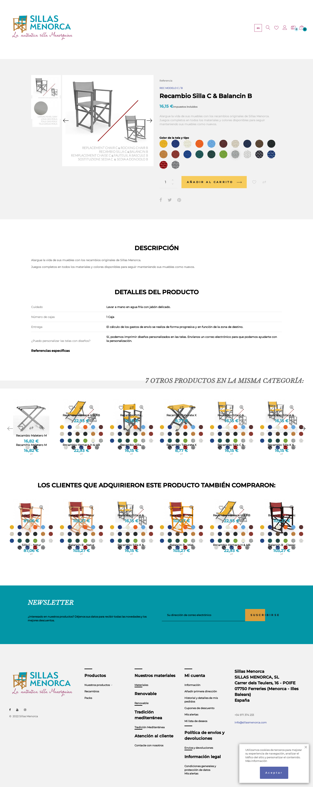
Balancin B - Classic (281, 537)
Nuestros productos (97, 677)
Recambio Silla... (131, 437)
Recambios (91, 684)
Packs (88, 690)
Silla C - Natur (31, 537)
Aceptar (274, 772)
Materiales (141, 677)
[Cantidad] (168, 175)
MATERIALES (114, 28)
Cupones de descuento (199, 700)
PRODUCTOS (92, 28)
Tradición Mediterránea (150, 719)
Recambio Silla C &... (232, 437)
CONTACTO (198, 28)
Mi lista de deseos (195, 713)
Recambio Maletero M (31, 437)
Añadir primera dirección (200, 684)
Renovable (142, 695)
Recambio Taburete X (181, 437)
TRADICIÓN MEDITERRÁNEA (167, 28)
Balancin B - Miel (181, 537)
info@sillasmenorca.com (251, 715)
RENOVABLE (136, 28)
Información (192, 677)
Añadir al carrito (214, 174)
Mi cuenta (194, 668)
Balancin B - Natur (81, 537)
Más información (256, 760)
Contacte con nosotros (149, 738)
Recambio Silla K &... (282, 437)
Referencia (165, 80)
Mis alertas (191, 707)
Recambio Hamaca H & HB (81, 437)
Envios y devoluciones (198, 740)
